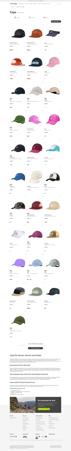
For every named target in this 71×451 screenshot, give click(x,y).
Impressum (54, 446)
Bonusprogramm (39, 417)
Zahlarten (51, 425)
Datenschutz (59, 446)
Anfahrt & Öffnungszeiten (54, 419)
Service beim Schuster (40, 421)
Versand (50, 421)
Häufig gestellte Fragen (53, 417)
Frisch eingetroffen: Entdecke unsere (34, 0)
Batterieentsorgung (40, 429)
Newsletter (25, 427)
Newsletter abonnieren (43, 409)
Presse (24, 429)
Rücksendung (51, 423)
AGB (51, 446)
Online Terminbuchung (40, 423)
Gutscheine (38, 425)
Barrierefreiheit (52, 427)
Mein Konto (38, 419)
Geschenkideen (39, 427)
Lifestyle (22, 377)
